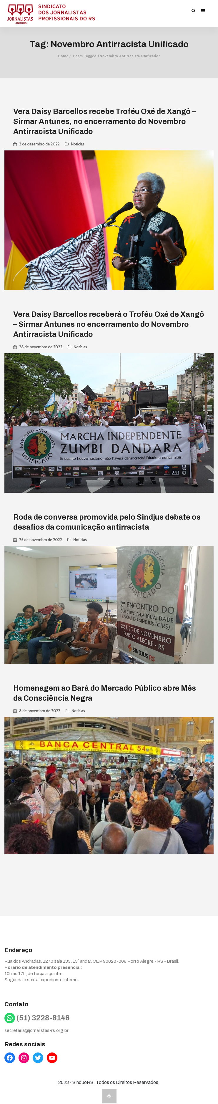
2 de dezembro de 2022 (39, 144)
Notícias (77, 144)
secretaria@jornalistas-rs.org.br (36, 1030)
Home (63, 56)
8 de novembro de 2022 (39, 709)
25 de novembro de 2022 (40, 539)
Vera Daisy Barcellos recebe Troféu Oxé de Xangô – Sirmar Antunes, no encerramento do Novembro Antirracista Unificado (104, 121)
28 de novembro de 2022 (40, 346)
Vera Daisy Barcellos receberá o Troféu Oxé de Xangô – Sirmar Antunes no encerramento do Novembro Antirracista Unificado (108, 324)
